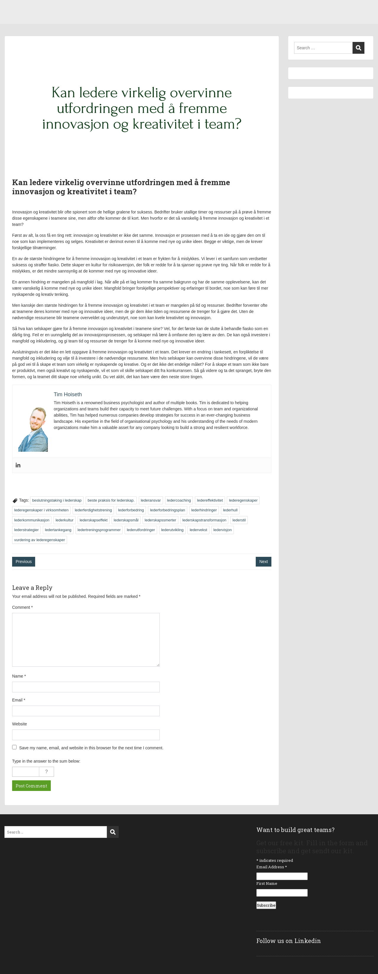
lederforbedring (131, 510)
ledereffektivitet (210, 500)
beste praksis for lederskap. (111, 500)
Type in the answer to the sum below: (46, 761)
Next (263, 561)
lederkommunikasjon (31, 520)
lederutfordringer (141, 530)
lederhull (230, 510)
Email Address (271, 866)
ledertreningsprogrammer (99, 530)
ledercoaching (179, 500)
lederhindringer (204, 510)
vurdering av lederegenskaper (39, 540)
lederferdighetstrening (93, 510)
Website (19, 724)
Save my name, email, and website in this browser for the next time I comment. (91, 747)
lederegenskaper (243, 500)
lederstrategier (26, 530)
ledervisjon (223, 530)
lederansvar (151, 500)
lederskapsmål (126, 520)
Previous (24, 561)
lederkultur (65, 520)
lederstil (239, 520)
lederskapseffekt (93, 520)
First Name (266, 883)
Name (19, 676)
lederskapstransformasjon (205, 520)
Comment (22, 607)
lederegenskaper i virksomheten (41, 510)
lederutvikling (172, 530)
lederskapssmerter (160, 520)
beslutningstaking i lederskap (57, 500)
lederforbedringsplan (167, 510)
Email (18, 700)
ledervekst (198, 530)
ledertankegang (58, 530)
